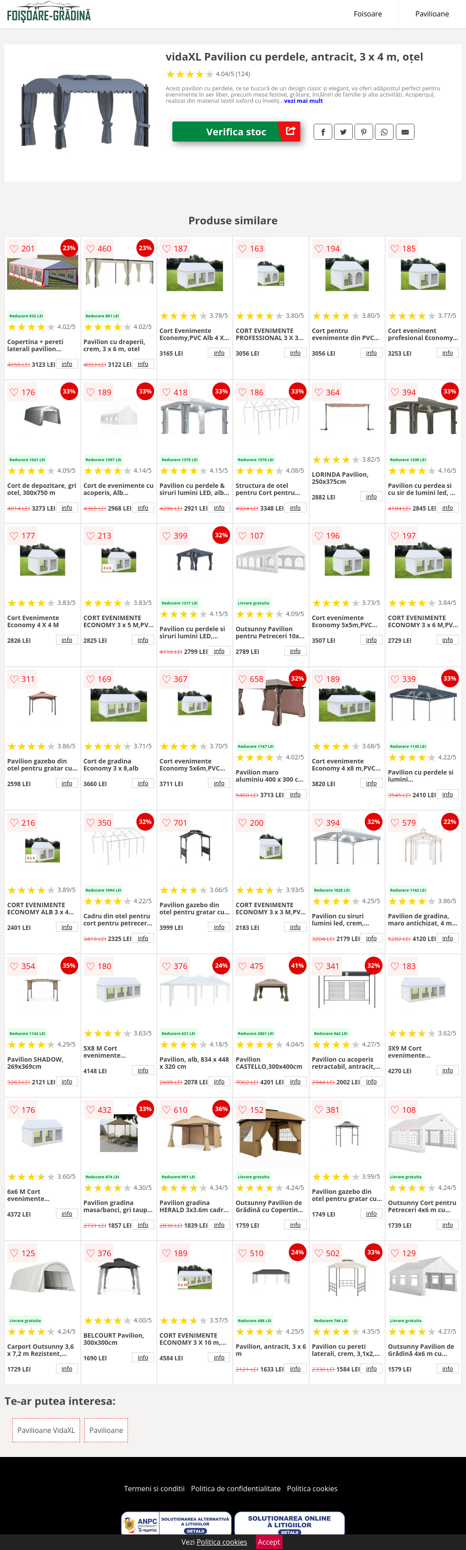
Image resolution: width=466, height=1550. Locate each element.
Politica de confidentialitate (236, 1488)
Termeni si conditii (154, 1488)
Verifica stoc (253, 132)
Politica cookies (312, 1488)
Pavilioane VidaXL (46, 1430)
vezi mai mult (303, 101)
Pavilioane (432, 14)
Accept (269, 1542)
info (67, 364)
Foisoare (368, 14)
